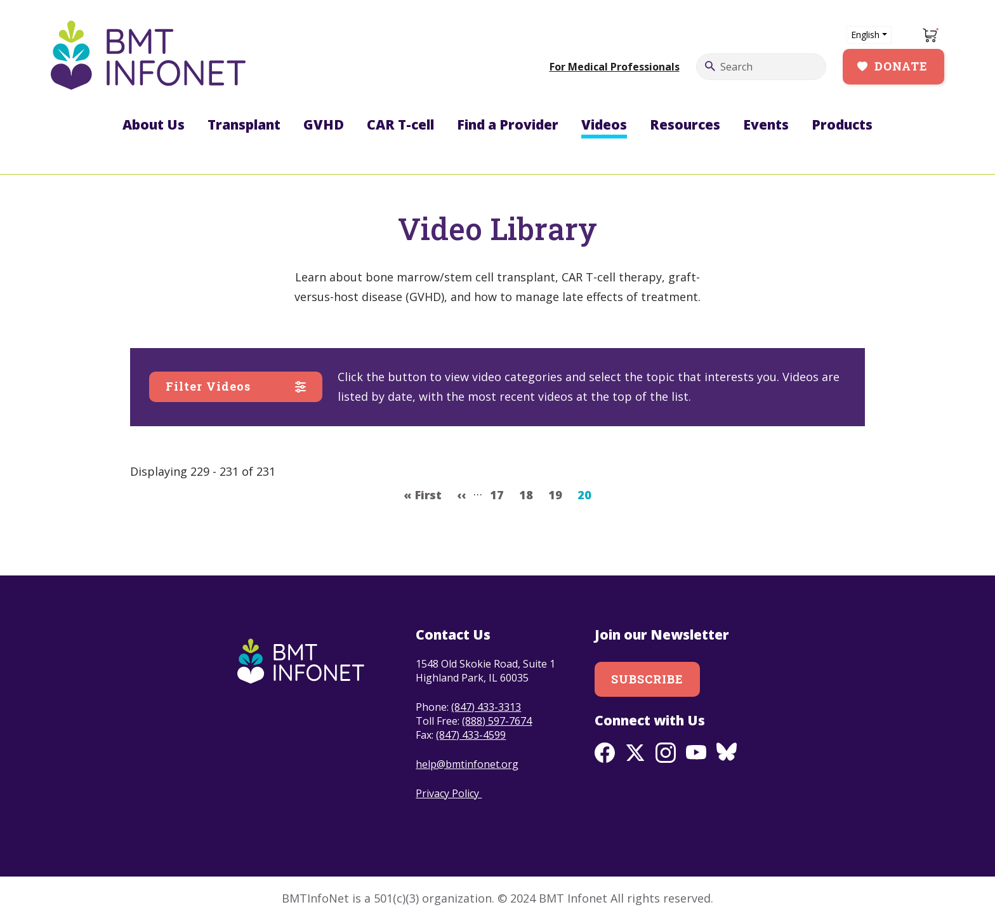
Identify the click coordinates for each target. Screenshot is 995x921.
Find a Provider (507, 124)
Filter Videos (208, 386)
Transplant (244, 124)
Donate (901, 66)
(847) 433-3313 (486, 707)
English (865, 35)
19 (559, 493)
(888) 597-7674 (497, 721)
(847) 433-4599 (471, 735)
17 (500, 493)
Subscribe (647, 679)
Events (766, 124)
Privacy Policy (449, 793)
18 (529, 493)
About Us (153, 124)
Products (842, 124)
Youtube (696, 753)
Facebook (605, 753)
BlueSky (726, 753)
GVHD (323, 124)
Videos (604, 124)
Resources (685, 124)
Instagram (666, 753)
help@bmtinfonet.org (467, 764)
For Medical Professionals (615, 67)
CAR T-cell (400, 124)
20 (588, 493)
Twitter (635, 753)
